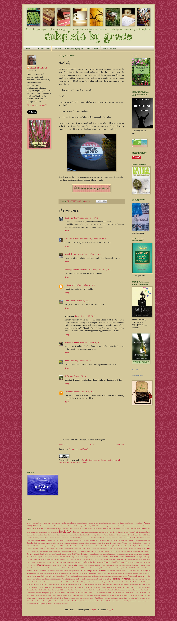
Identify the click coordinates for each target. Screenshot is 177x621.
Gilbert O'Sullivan (33, 548)
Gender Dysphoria (119, 546)
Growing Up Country (134, 548)
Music (95, 568)
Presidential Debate (44, 579)
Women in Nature (135, 601)
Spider (124, 587)
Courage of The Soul (83, 538)
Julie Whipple (117, 554)
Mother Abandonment (53, 568)
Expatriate (93, 543)
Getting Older (145, 546)
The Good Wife (114, 593)
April (60, 528)
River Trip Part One (105, 582)
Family (109, 543)
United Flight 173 (124, 598)
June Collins (134, 554)
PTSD (53, 579)
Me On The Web (109, 48)
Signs (71, 587)
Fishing (145, 543)
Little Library (131, 559)
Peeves (136, 573)
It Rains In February (133, 551)
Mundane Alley (87, 568)
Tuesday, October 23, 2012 (77, 376)
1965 (28, 523)
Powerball (35, 579)
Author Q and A (92, 528)
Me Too (29, 565)
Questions (100, 579)
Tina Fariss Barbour (73, 239)
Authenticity (78, 528)
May (148, 562)
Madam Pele (64, 562)
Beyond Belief (142, 528)
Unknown (69, 285)
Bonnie (67, 361)
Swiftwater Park (87, 590)
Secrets (127, 584)
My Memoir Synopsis (74, 48)
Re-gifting (108, 579)
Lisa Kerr (100, 559)
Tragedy (34, 598)
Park (80, 573)
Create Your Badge (137, 375)
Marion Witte (114, 562)
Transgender (41, 598)
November (102, 570)
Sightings (66, 587)
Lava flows (122, 557)
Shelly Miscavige (57, 587)
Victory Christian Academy (40, 601)
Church (119, 535)
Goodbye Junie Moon (70, 548)
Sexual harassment (33, 587)
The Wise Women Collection (49, 595)
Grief (110, 548)
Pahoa (64, 573)
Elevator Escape (40, 543)
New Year (43, 570)
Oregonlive (46, 573)
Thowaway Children (127, 595)
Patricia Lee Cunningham (110, 573)
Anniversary (127, 526)
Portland (92, 576)
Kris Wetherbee (103, 557)
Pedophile (130, 573)
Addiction (140, 523)
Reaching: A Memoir (121, 578)
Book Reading (53, 532)
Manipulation (100, 562)
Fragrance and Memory (59, 546)
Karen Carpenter (38, 557)
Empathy (72, 543)
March (106, 562)
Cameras (143, 532)
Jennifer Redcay (67, 554)
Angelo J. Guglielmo (105, 526)
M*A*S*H (56, 562)
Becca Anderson (132, 528)
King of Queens (89, 557)
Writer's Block (31, 603)
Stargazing (146, 587)
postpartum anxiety (121, 576)
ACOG (134, 523)
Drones (141, 540)
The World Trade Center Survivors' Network (92, 595)
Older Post (120, 444)
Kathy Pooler (74, 557)
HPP (96, 551)
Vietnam (52, 601)
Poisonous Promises (73, 576)
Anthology (31, 528)
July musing (126, 554)
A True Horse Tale (92, 523)
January (30, 554)
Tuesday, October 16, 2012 (87, 218)
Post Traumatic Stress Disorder (105, 576)
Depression (74, 540)
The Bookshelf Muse (77, 593)
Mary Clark (135, 562)
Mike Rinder (110, 565)
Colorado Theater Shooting (51, 538)
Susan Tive (67, 590)
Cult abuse (114, 538)
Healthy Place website (59, 551)
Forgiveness (47, 546)
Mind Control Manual (131, 565)
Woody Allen (146, 601)
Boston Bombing (91, 532)
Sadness (85, 584)
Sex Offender (146, 584)
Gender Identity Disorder (133, 546)
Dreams (130, 540)
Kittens (96, 557)
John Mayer (100, 554)
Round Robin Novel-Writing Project (70, 584)
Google (88, 548)
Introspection (122, 551)
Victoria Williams (72, 343)
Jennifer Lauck (56, 554)
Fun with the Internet (88, 546)
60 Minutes (34, 523)
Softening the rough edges (92, 587)
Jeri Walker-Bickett (79, 554)
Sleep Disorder (79, 587)
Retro (74, 582)
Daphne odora (145, 538)
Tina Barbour (139, 595)
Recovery (135, 579)
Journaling (107, 554)
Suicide (60, 590)
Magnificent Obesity (88, 562)
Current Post (44, 48)
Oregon (33, 573)
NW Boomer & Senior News (116, 570)
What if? (63, 601)
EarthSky (147, 540)
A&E (100, 523)
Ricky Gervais (93, 582)
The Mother (143, 593)
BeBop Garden (121, 528)
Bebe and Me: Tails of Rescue (107, 528)
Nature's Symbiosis (33, 570)
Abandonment (106, 523)
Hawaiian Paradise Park (44, 551)
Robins (42, 584)
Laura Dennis (113, 557)
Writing (39, 603)
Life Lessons (70, 559)
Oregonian (39, 573)
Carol (41, 535)
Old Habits (136, 570)
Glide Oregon (50, 548)
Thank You (136, 590)
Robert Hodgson (145, 582)
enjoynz (93, 610)
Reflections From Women (40, 582)
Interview (113, 551)
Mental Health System (64, 565)
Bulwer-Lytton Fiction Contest (129, 532)
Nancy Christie (122, 568)
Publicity (58, 579)
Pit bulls (41, 576)
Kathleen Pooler (64, 557)
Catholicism (78, 535)
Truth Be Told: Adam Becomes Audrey (81, 598)
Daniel (139, 538)
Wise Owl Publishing (122, 601)
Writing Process (47, 603)
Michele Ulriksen (100, 565)
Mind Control (119, 565)
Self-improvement (135, 584)
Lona (67, 301)
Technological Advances (124, 590)
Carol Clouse (61, 535)
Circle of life (142, 535)
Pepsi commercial (144, 573)
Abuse (122, 523)
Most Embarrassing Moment (36, 568)
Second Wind (120, 584)
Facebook (100, 543)
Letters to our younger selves (50, 559)
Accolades (128, 523)
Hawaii (33, 551)
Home (92, 444)
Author (84, 528)
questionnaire (92, 579)
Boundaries (100, 532)
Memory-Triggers (50, 565)
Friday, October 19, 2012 (79, 301)
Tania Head (112, 590)
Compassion (64, 538)
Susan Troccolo (76, 590)
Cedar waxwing (91, 535)
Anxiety (43, 528)
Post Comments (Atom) (78, 449)
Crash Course (95, 538)
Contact (57, 48)
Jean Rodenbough (38, 554)
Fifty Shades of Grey (135, 543)
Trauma (48, 598)
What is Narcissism (73, 601)
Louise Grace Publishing (44, 562)
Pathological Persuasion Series (91, 573)
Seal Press (112, 584)
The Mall (122, 593)
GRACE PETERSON (39, 68)
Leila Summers (34, 559)
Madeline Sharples (74, 562)
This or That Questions (113, 595)
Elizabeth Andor (51, 543)
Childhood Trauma (102, 535)
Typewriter (107, 598)
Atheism (70, 528)
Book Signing (81, 532)
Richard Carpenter (82, 582)
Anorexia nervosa (136, 526)
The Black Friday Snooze (61, 593)
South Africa (106, 587)
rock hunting (49, 584)
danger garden (71, 218)
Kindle (81, 557)
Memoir (41, 565)
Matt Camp (143, 562)
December (42, 540)
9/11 (39, 523)
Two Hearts (99, 598)
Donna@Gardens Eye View (76, 270)
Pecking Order (122, 573)
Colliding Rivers (38, 538)
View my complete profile (37, 105)
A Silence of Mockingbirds (77, 523)
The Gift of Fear (104, 593)
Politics (86, 576)
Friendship (78, 546)
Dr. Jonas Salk (123, 540)
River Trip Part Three (119, 582)
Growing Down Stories (120, 548)
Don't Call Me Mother (86, 540)
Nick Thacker (50, 570)
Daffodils (133, 538)
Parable (68, 573)
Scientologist (97, 584)
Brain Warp (108, 532)
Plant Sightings (60, 576)
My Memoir (101, 568)
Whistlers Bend (95, 601)
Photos (29, 576)
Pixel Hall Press (50, 576)
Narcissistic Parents (143, 568)
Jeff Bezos (48, 554)
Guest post (146, 548)
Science (90, 584)
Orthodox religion (56, 573)
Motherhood (78, 568)
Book (39, 532)
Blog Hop (34, 532)
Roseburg (56, 584)
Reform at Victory (55, 582)
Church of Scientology (130, 535)
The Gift (95, 593)
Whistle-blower (84, 601)
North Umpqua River (89, 570)
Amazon (95, 526)
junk (140, 554)
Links (94, 559)
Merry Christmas (89, 565)
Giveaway (42, 548)
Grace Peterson (136, 370)
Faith (105, 543)
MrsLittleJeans (71, 254)
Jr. (112, 554)
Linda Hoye (77, 559)
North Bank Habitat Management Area (68, 570)
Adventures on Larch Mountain (50, 526)
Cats (84, 535)
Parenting (74, 573)
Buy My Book (92, 48)
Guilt (28, 551)
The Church (88, 593)
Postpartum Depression (136, 576)
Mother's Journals (67, 568)
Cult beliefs (121, 538)
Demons (68, 540)
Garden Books (100, 546)
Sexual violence (45, 587)
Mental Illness (77, 565)
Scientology (105, 584)
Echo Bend (31, 543)
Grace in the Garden (97, 548)
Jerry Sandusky (91, 554)
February (125, 543)
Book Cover (45, 532)
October (129, 570)
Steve (36, 590)
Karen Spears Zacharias (50, 557)
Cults (128, 538)
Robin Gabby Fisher (33, 584)
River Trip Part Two (132, 582)
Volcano (57, 601)
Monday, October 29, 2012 (83, 392)
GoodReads (81, 548)
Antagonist (146, 526)
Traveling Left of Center (60, 598)
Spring (141, 587)
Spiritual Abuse (132, 587)
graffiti (106, 548)
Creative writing (105, 538)
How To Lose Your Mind (85, 551)
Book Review (67, 531)
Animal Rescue (117, 526)
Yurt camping (57, 603)
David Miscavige (32, 540)
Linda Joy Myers (87, 559)
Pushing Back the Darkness (79, 579)
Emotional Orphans (63, 543)
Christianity (112, 535)
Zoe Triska (64, 603)
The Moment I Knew (131, 593)
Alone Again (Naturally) (83, 526)
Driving (136, 540)
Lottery (34, 562)
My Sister (109, 568)
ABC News (115, 523)
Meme (35, 565)
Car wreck (36, 535)
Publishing (65, 579)
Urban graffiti (135, 598)
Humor (100, 551)
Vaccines (142, 598)
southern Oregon (116, 587)
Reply (67, 231)
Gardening (109, 546)
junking (144, 554)
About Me (29, 48)
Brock (115, 532)
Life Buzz (62, 559)
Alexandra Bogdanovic (68, 526)
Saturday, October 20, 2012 (90, 343)
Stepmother (30, 590)
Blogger (110, 610)
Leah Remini (130, 557)
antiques (37, 528)
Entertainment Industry (82, 543)
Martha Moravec (125, 562)
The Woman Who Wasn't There (68, 595)
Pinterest (35, 576)
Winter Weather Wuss (108, 601)
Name (115, 568)
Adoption (36, 526)
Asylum (65, 528)
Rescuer (69, 582)
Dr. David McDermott (111, 540)
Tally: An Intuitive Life (100, 590)
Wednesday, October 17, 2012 (94, 239)
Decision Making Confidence (56, 540)
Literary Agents (108, 559)
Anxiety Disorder (52, 528)
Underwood (114, 598)
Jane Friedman (145, 551)
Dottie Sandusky (98, 540)
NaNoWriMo (133, 568)
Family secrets (116, 543)
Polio (82, 576)
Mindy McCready (144, 565)
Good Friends (59, 548)
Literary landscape (119, 559)
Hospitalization (72, 551)
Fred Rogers (71, 546)
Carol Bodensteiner (50, 535)
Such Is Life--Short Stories (47, 590)
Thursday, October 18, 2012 (84, 285)
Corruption (72, 538)
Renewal (64, 582)
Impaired (106, 551)
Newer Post (63, 444)
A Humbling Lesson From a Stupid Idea (55, 523)
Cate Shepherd (70, 535)
